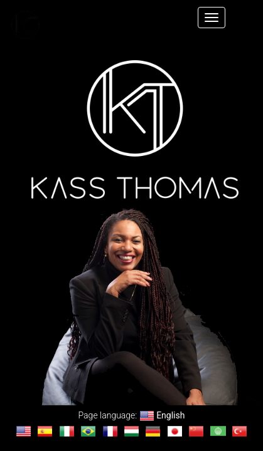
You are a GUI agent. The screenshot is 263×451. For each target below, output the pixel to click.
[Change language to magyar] (131, 431)
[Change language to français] (110, 431)
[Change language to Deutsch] (153, 431)
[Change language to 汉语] (196, 431)
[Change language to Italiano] (67, 431)
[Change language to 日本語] (175, 431)
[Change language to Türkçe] (239, 431)
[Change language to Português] (88, 431)
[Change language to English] (23, 431)
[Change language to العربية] (218, 431)
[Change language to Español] (45, 431)
